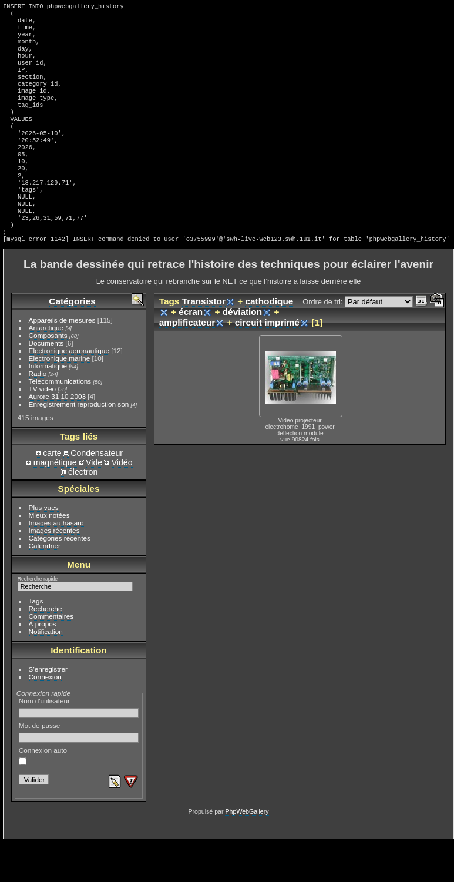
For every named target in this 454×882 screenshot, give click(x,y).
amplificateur (187, 362)
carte (52, 493)
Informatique (48, 406)
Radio (38, 413)
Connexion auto (43, 795)
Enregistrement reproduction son (79, 444)
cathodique (269, 341)
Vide (94, 502)
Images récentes (54, 570)
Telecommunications (60, 421)
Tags (36, 641)
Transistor (204, 341)
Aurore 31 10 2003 (57, 436)
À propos (42, 664)
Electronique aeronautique (69, 390)
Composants (48, 375)
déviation (242, 352)
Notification (46, 671)
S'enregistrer (48, 709)
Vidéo (122, 502)
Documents (46, 383)
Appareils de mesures (62, 360)
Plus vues (44, 547)
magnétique (55, 502)
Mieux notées (49, 555)
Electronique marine (59, 398)
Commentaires (51, 656)
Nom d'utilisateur (79, 747)
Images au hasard (56, 562)
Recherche (45, 648)
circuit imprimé (267, 362)
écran (191, 352)
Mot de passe (79, 772)
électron (82, 512)
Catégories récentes (59, 578)
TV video (42, 428)
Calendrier (44, 585)
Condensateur (96, 493)
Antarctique (46, 367)
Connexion (45, 716)
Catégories (72, 341)
